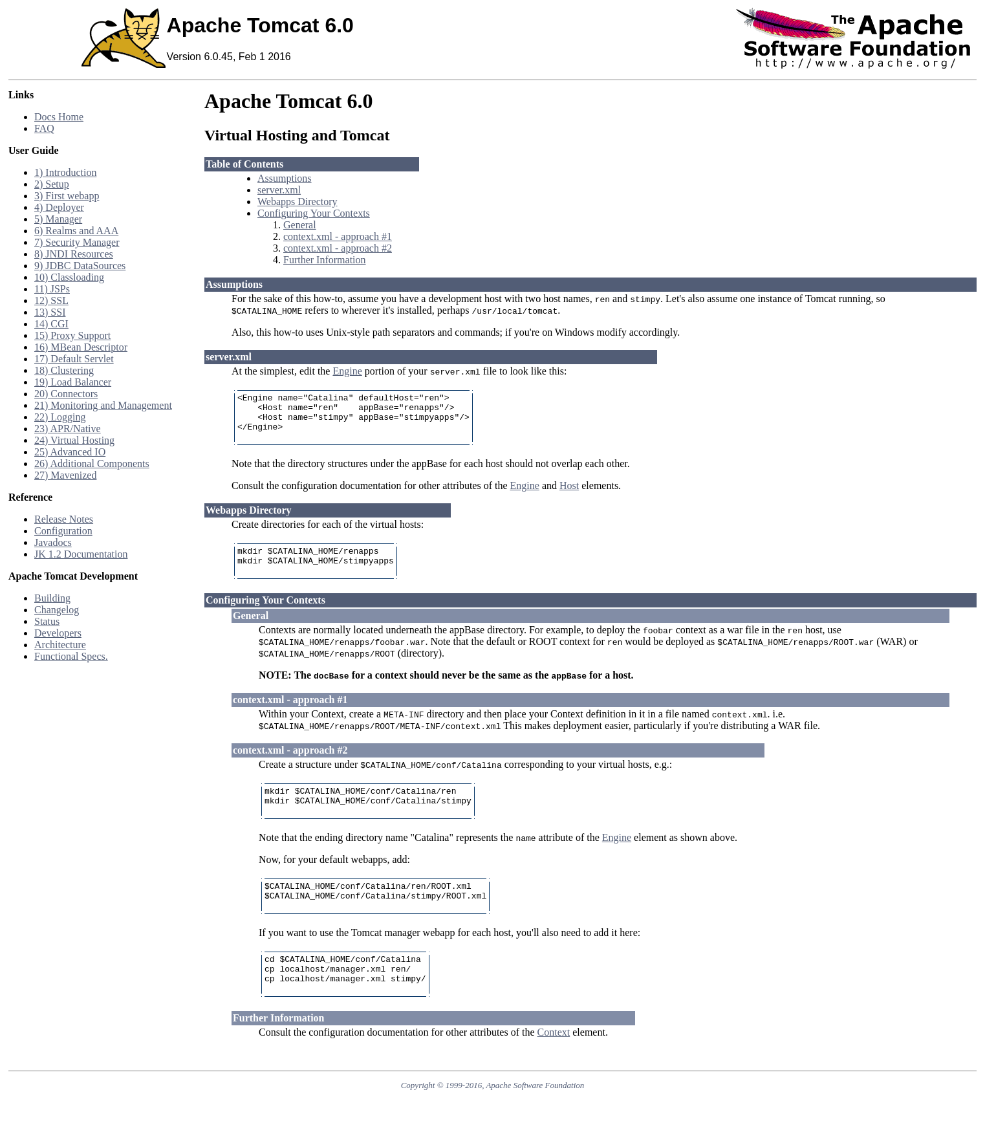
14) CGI (51, 323)
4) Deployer (59, 207)
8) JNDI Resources (73, 253)
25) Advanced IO (69, 451)
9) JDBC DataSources (79, 265)
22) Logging (60, 416)
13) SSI (49, 312)
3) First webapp (66, 195)
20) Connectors (66, 393)
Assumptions (284, 178)
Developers (57, 632)
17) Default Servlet (74, 358)
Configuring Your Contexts (313, 213)
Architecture (60, 644)
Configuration (63, 530)
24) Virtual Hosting (74, 440)
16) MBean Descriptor (80, 347)
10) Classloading (69, 277)
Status (47, 621)
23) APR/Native (67, 428)
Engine (347, 370)
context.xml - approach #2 (337, 248)
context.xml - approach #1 (337, 236)
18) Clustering (64, 370)
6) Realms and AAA (76, 230)
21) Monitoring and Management (103, 405)
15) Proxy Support (72, 335)
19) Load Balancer (72, 381)
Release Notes (63, 519)
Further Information (324, 259)
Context (553, 1067)
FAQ (44, 128)
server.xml (279, 189)
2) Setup (51, 184)
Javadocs (53, 542)
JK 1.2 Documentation (80, 554)
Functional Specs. (71, 656)
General (299, 224)
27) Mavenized (65, 475)
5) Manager (58, 218)
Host (569, 495)
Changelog (56, 609)
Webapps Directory (297, 201)
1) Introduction (65, 172)
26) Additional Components (91, 463)
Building (52, 598)
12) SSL (51, 300)
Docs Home (58, 116)
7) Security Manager (77, 242)
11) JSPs (52, 288)
